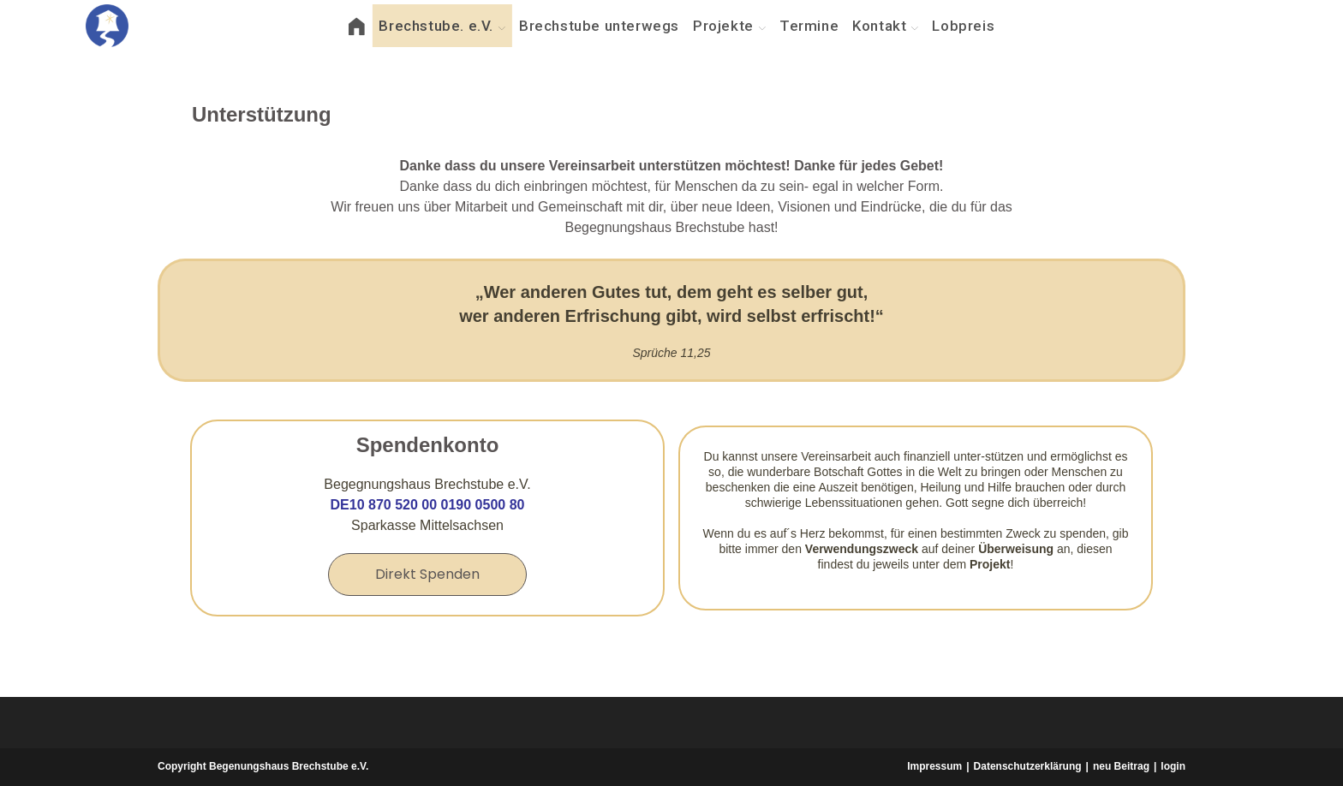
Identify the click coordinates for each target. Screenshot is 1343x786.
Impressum (934, 766)
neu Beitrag (1121, 766)
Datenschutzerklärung (1028, 766)
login (1173, 766)
